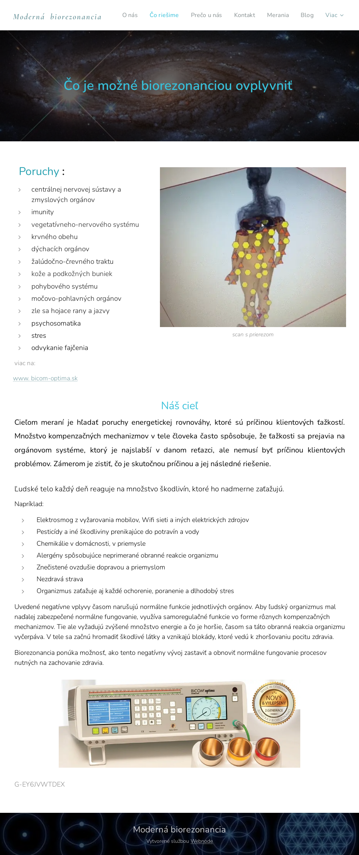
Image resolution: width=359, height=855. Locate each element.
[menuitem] (148, 15)
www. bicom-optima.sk (45, 378)
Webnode (202, 841)
